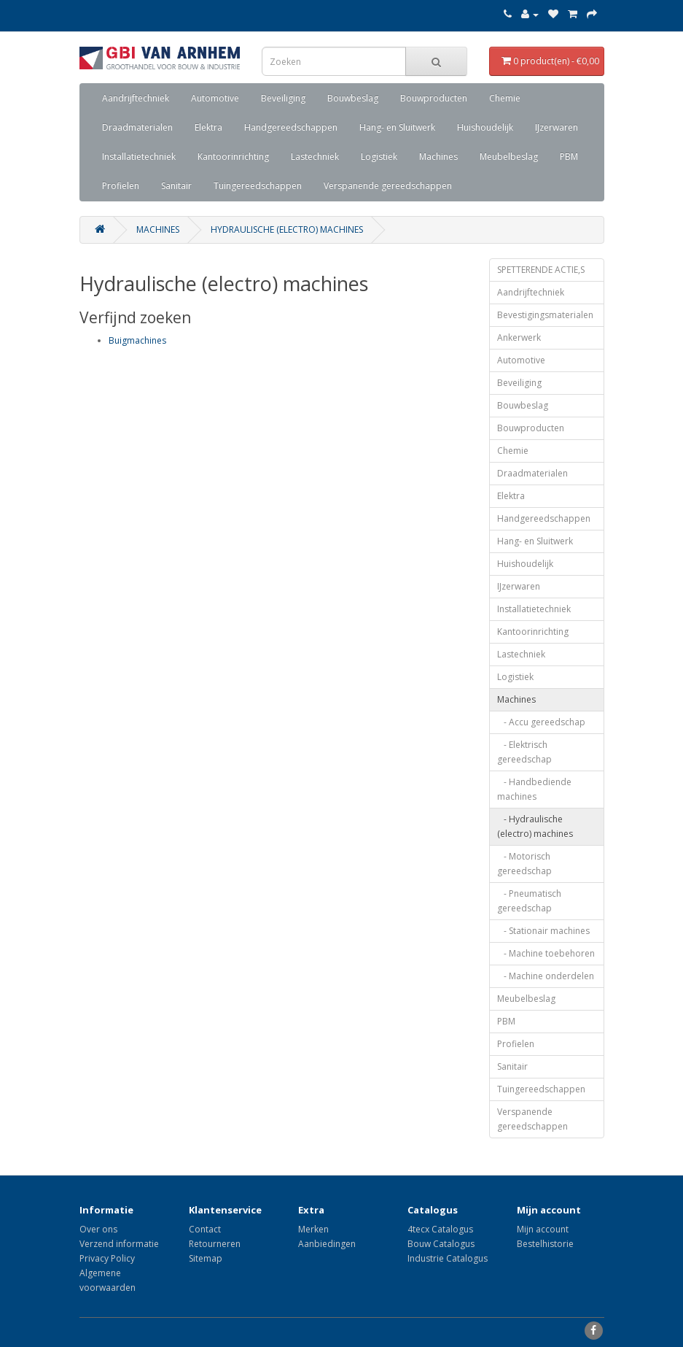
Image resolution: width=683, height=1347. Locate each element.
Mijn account (543, 1229)
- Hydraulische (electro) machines (535, 826)
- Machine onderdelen (545, 976)
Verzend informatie (119, 1244)
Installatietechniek (139, 156)
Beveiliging (283, 98)
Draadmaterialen (137, 127)
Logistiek (379, 156)
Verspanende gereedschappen (388, 186)
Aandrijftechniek (135, 98)
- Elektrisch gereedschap (524, 751)
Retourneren (215, 1244)
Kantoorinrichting (233, 156)
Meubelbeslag (509, 156)
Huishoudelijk (485, 127)
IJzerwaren (556, 127)
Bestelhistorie (545, 1244)
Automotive (215, 98)
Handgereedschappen (290, 127)
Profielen (120, 186)
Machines (438, 156)
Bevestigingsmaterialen (545, 315)
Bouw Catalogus (441, 1244)
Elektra (208, 127)
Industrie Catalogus (447, 1258)
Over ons (98, 1229)
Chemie (504, 98)
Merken (313, 1229)
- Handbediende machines (534, 789)
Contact (205, 1229)
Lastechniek (315, 156)
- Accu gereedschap (541, 722)
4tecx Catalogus (440, 1229)
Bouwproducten (433, 98)
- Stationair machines (543, 931)
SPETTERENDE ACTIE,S (541, 269)
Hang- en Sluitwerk (397, 127)
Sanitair (176, 186)
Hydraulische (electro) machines (287, 229)
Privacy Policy (107, 1258)
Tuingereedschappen (258, 186)
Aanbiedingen (327, 1244)
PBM (569, 156)
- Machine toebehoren (546, 953)
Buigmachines (137, 340)
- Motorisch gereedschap (524, 863)
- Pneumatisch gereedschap (529, 900)
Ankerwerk (519, 337)
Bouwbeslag (352, 98)
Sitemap (205, 1258)
